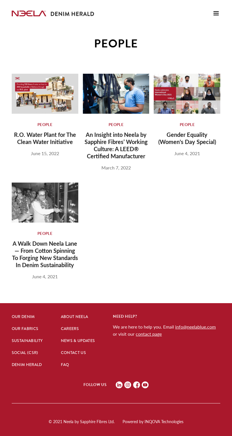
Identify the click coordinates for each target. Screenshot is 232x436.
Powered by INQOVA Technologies (153, 421)
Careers (70, 329)
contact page (149, 334)
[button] (216, 13)
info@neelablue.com (195, 326)
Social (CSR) (25, 353)
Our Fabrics (25, 329)
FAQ (65, 365)
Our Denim (23, 317)
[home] (29, 14)
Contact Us (73, 353)
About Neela (74, 317)
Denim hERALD (27, 365)
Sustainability (27, 341)
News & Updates (78, 341)
